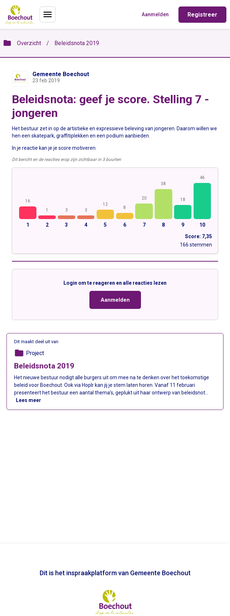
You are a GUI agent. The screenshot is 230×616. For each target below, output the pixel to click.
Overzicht (29, 43)
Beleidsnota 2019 (76, 43)
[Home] (20, 14)
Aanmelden (115, 300)
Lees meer (28, 400)
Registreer (202, 14)
